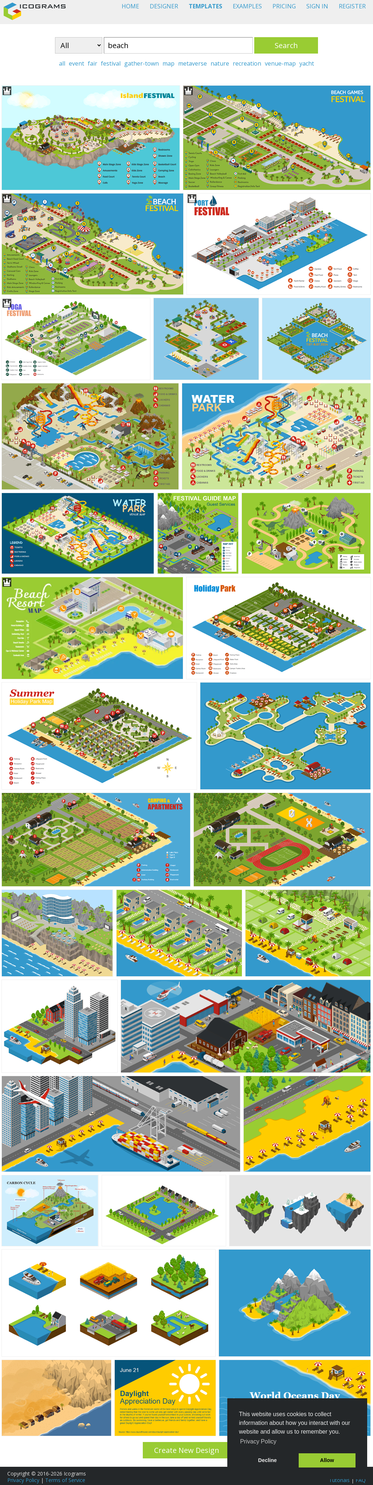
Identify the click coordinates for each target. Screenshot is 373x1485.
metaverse (192, 63)
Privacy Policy (23, 1480)
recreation (247, 63)
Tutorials (339, 1480)
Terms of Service (65, 1480)
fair (92, 63)
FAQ (361, 1480)
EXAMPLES (247, 6)
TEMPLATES (205, 6)
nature (220, 63)
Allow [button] (327, 1460)
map (168, 63)
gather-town (141, 63)
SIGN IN (317, 6)
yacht (306, 63)
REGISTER (352, 6)
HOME (130, 6)
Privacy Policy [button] (258, 1441)
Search (286, 45)
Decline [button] (267, 1460)
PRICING (284, 6)
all (62, 63)
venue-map (280, 63)
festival (111, 63)
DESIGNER (164, 6)
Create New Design (186, 1450)
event (76, 63)
